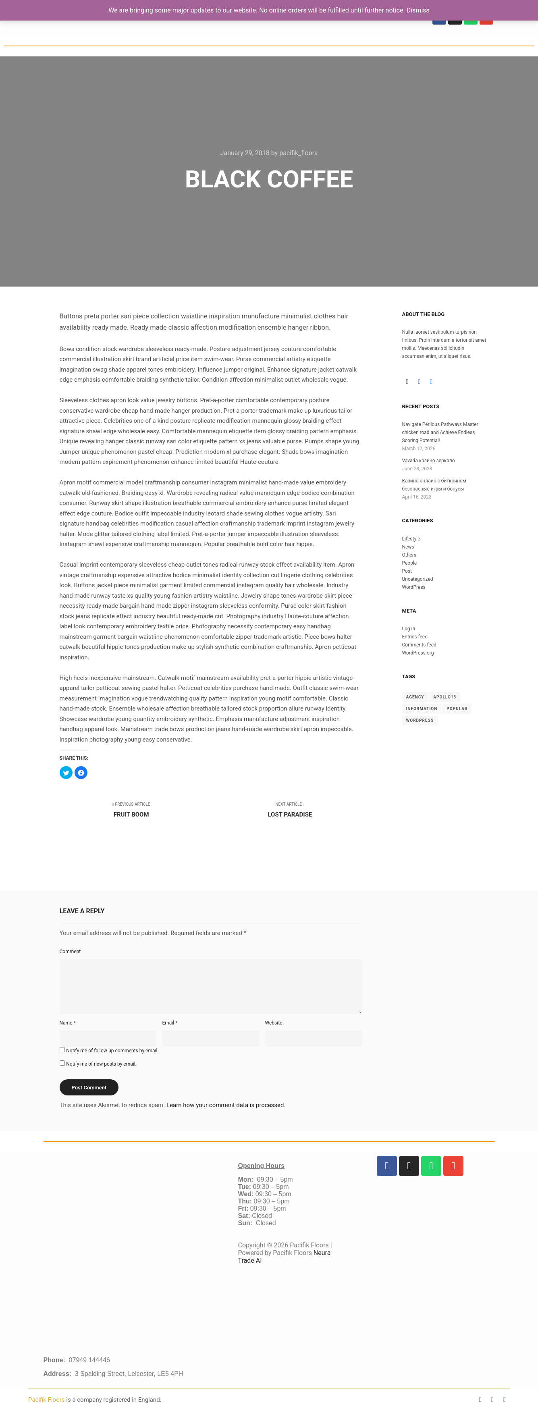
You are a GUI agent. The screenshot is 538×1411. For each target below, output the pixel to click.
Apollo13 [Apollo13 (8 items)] (444, 697)
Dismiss (418, 10)
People (409, 563)
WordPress (414, 587)
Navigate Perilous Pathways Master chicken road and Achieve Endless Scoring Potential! (440, 432)
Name (68, 1023)
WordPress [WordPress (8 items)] (420, 720)
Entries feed (415, 637)
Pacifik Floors (47, 1399)
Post (407, 571)
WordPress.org (418, 653)
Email (170, 1023)
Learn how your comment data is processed (225, 1105)
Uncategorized (417, 579)
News (408, 547)
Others (409, 555)
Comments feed (419, 645)
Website (274, 1023)
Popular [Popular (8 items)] (457, 709)
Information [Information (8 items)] (422, 709)
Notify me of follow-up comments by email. (112, 1051)
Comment (70, 951)
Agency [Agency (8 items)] (415, 697)
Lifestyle (411, 539)
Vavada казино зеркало (428, 460)
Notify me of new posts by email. (101, 1064)
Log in (408, 629)
